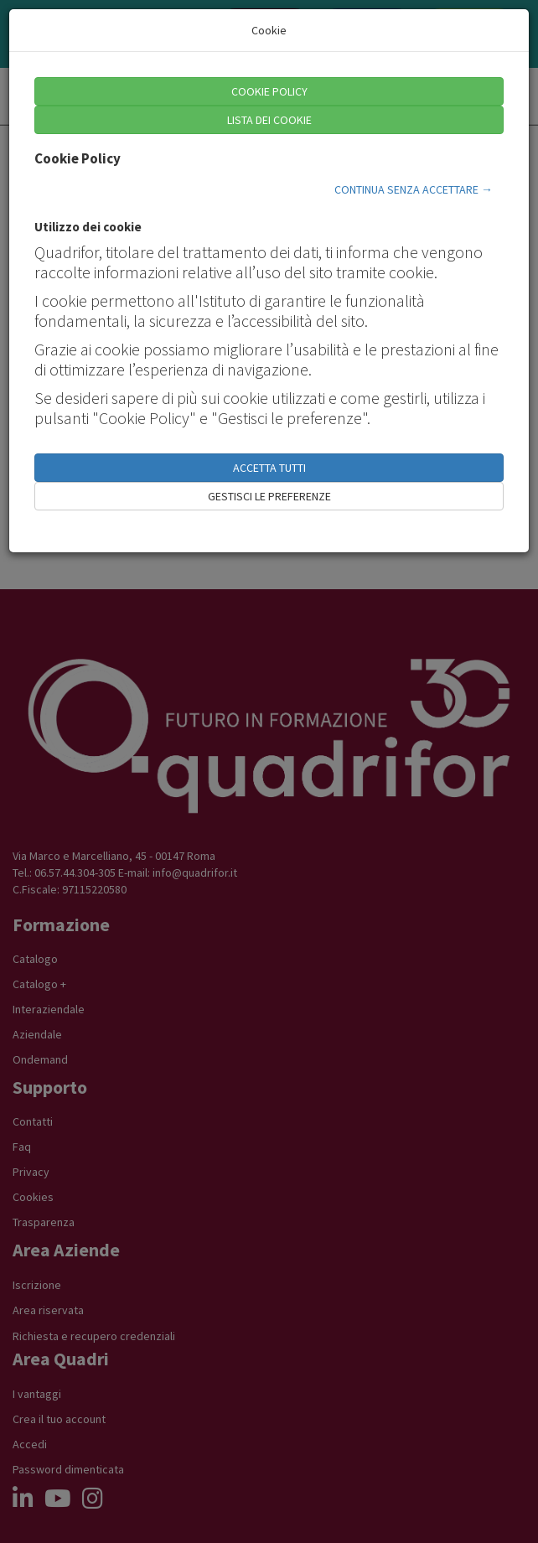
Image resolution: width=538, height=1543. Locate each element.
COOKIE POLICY (269, 91)
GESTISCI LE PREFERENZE (269, 496)
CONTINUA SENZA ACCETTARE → (413, 189)
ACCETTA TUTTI (269, 467)
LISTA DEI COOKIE (269, 119)
